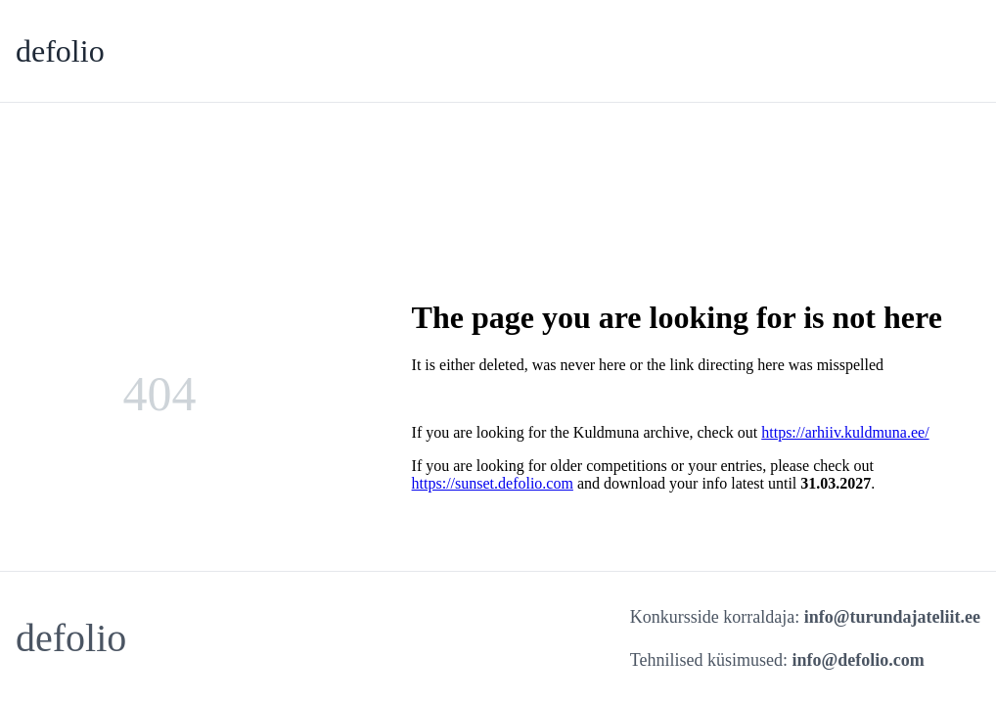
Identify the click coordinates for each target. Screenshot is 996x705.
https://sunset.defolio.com (492, 483)
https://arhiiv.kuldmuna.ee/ (844, 432)
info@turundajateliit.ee (892, 617)
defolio (60, 51)
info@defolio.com (858, 660)
